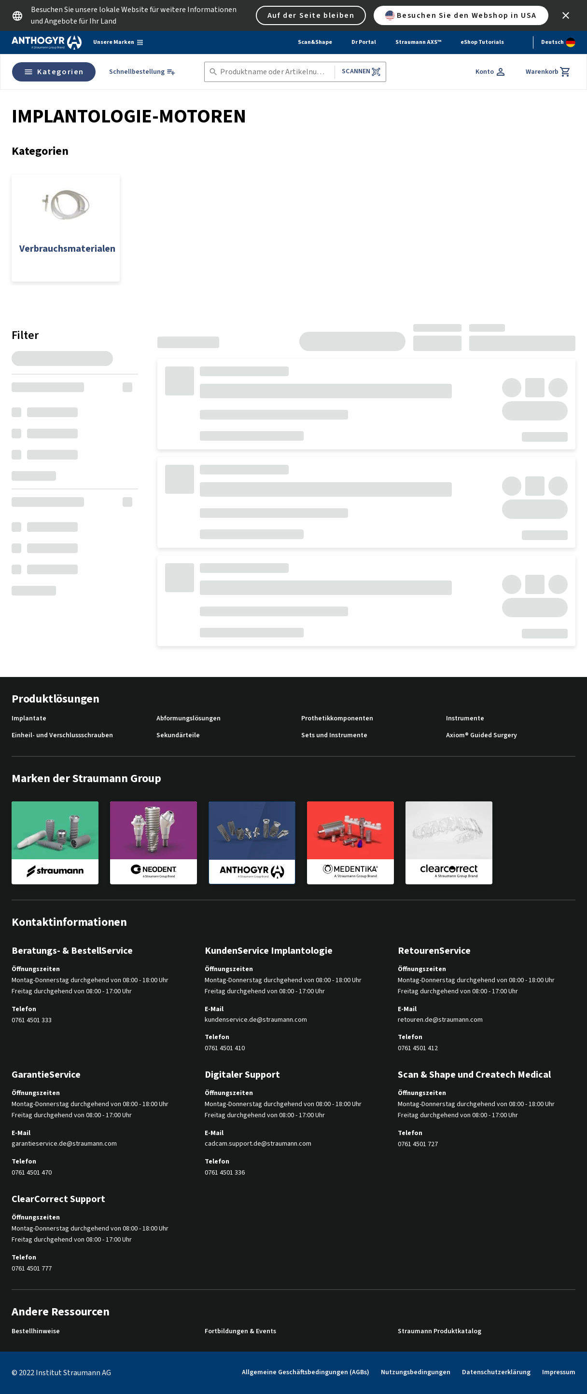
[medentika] (350, 842)
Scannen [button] (361, 72)
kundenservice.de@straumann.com (256, 1020)
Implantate (29, 718)
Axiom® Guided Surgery (481, 735)
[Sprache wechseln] (558, 42)
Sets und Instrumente (334, 735)
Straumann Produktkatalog (439, 1331)
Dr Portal (363, 42)
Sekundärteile (178, 735)
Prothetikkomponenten (337, 718)
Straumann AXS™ (418, 42)
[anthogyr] (252, 843)
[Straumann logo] (47, 42)
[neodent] (153, 842)
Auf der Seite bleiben (311, 15)
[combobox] (275, 72)
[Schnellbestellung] (142, 72)
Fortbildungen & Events (240, 1331)
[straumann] (55, 842)
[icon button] (565, 15)
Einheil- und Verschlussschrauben (62, 735)
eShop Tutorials (482, 42)
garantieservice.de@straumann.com (64, 1144)
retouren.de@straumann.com (440, 1020)
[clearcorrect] (448, 842)
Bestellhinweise (36, 1331)
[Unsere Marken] (118, 42)
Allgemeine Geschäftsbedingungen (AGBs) (305, 1372)
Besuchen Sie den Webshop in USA (461, 15)
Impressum (558, 1372)
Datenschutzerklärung (496, 1372)
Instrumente (465, 718)
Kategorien (54, 72)
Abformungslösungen (188, 718)
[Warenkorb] (548, 71)
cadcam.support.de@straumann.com (258, 1144)
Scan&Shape (315, 42)
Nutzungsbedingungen (415, 1372)
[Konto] (491, 71)
